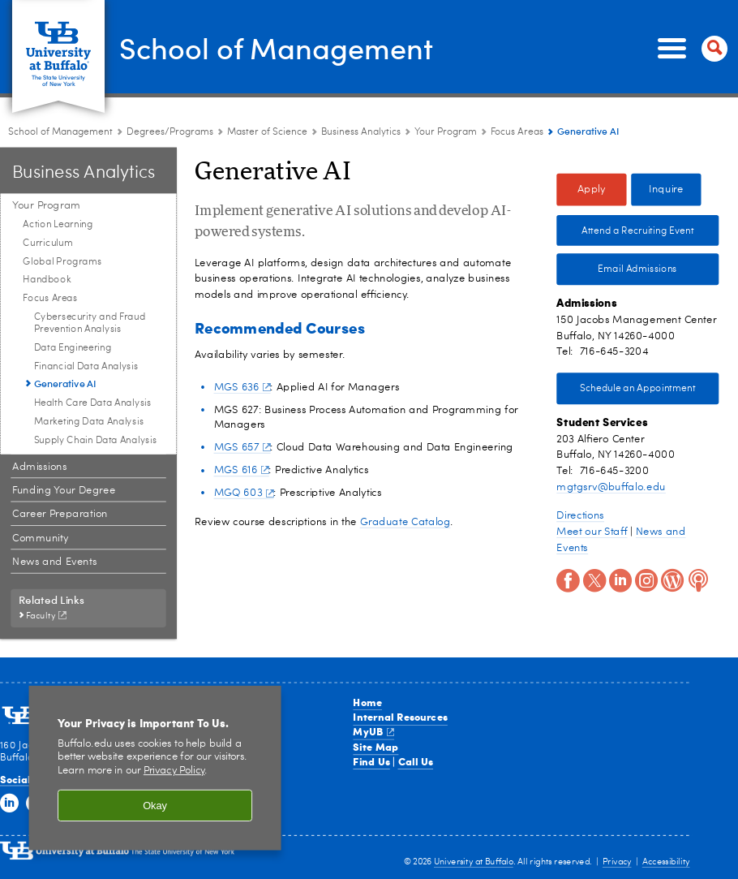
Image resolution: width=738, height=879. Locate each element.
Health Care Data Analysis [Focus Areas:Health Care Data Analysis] (93, 403)
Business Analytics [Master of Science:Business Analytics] (361, 132)
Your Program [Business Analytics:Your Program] (445, 132)
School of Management (276, 47)
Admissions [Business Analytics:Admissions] (39, 466)
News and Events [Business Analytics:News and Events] (54, 562)
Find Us (371, 761)
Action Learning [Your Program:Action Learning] (57, 225)
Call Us (416, 761)
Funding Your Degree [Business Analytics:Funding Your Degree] (63, 490)
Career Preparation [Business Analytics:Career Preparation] (60, 514)
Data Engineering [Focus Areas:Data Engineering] (73, 347)
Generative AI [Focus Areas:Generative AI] (65, 383)
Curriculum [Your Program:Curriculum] (48, 243)
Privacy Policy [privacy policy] (174, 771)
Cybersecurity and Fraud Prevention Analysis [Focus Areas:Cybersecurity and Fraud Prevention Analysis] (89, 323)
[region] (155, 768)
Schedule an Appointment (637, 389)
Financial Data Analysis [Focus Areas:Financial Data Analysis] (86, 366)
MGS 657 (242, 447)
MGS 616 (241, 470)
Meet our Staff (591, 531)
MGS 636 (242, 386)
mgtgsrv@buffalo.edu (611, 486)
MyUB (373, 731)
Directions (580, 516)
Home (367, 702)
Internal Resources (400, 717)
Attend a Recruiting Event (637, 230)
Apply (591, 189)
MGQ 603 (244, 493)
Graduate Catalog (405, 522)
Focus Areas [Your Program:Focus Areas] (517, 132)
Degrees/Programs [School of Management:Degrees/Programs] (170, 132)
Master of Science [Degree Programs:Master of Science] (267, 132)
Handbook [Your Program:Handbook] (47, 280)
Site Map (375, 746)
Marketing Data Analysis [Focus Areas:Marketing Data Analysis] (89, 421)
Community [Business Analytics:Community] (40, 537)
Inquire (666, 189)
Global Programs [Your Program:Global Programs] (62, 261)
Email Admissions (637, 269)
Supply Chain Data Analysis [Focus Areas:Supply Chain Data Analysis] (95, 440)
